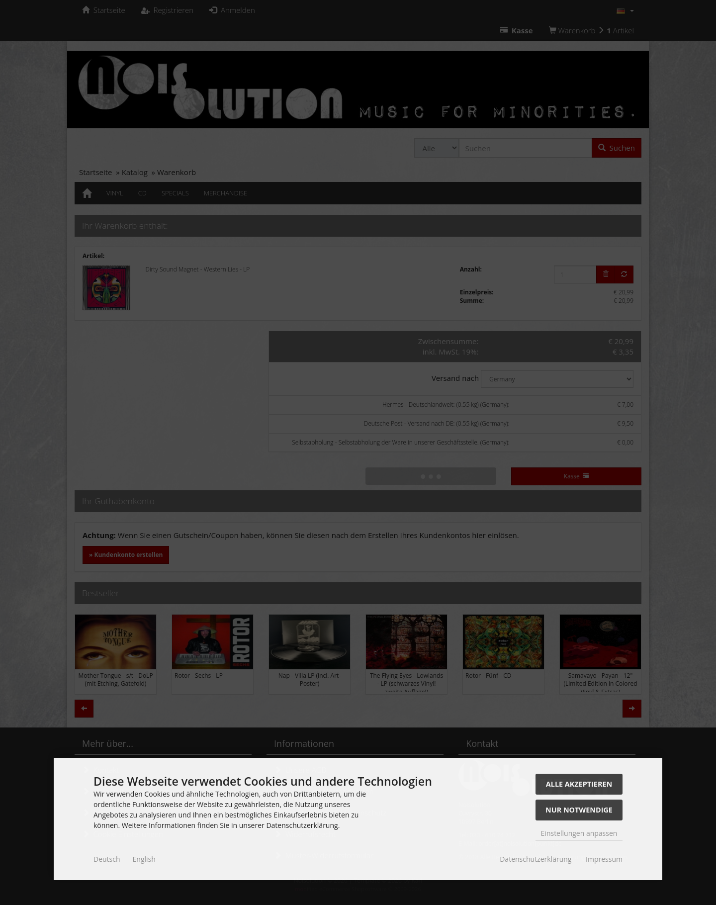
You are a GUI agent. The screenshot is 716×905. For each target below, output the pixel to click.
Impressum (604, 859)
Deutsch (106, 859)
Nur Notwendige (579, 809)
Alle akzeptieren (579, 784)
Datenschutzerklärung (535, 859)
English (144, 859)
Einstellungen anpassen (579, 833)
